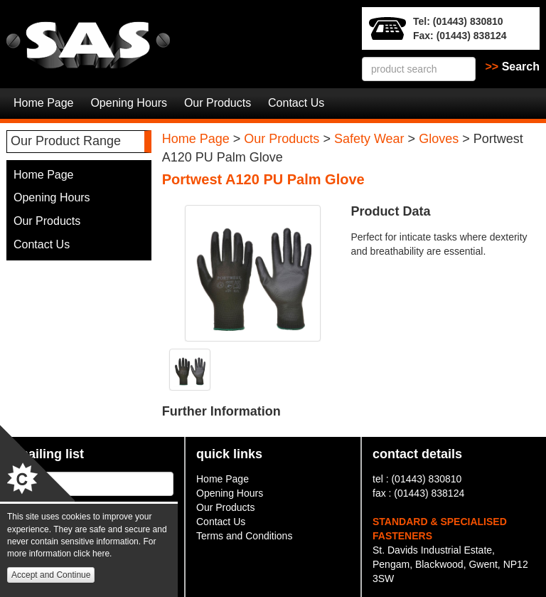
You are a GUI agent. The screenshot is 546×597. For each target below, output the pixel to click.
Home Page (44, 103)
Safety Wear (369, 139)
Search (513, 66)
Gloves (439, 139)
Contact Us (296, 103)
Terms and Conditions (244, 535)
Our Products (217, 103)
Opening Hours (128, 103)
